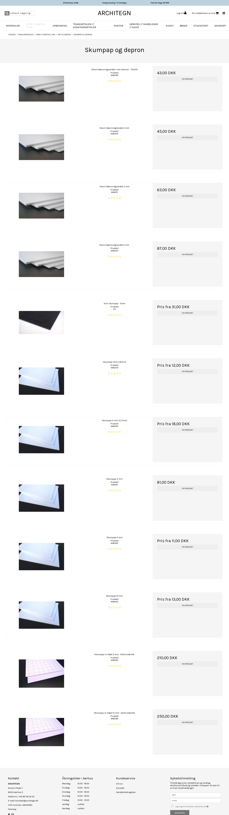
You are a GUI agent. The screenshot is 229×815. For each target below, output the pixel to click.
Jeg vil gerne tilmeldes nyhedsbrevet (198, 801)
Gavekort (220, 25)
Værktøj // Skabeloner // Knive (143, 26)
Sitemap (12, 805)
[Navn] (195, 790)
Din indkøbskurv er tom (205, 13)
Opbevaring (60, 25)
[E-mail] (195, 796)
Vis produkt (187, 79)
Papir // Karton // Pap (35, 26)
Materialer (13, 25)
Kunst (170, 25)
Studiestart (200, 25)
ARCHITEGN (114, 13)
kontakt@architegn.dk (26, 796)
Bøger (183, 25)
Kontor (118, 25)
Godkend (180, 808)
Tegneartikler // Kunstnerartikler (84, 26)
